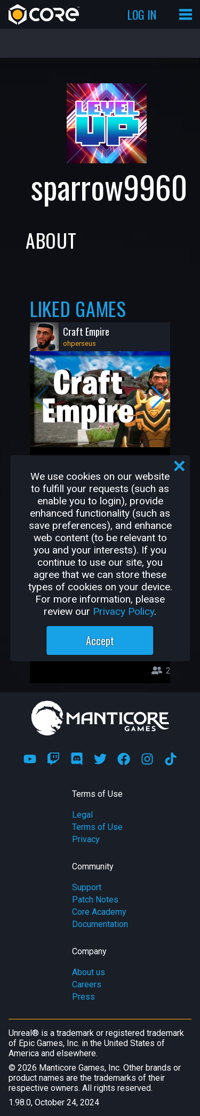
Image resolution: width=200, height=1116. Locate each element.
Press (83, 997)
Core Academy (99, 912)
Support (86, 887)
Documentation (100, 924)
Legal (82, 815)
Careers (86, 984)
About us (88, 972)
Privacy (86, 839)
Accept (100, 640)
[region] (100, 558)
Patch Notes (95, 900)
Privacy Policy (123, 611)
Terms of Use (97, 827)
